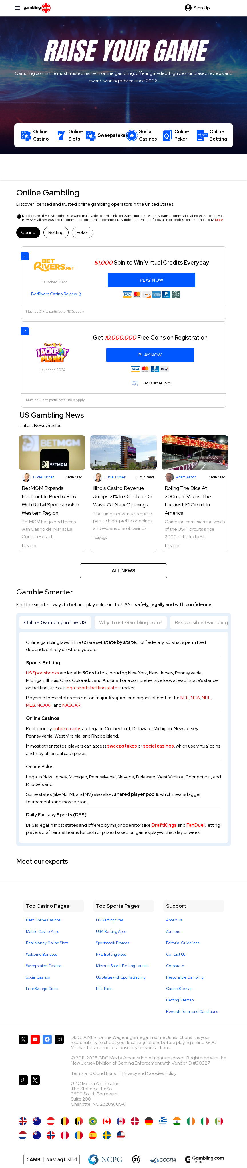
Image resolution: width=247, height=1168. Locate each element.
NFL (184, 698)
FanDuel (195, 825)
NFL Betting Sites (111, 954)
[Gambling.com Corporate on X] (35, 1093)
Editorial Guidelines (182, 943)
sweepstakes (122, 746)
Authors (173, 931)
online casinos (67, 729)
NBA (195, 698)
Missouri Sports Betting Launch (122, 965)
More (219, 219)
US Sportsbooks (42, 673)
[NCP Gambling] (105, 1159)
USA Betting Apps (111, 931)
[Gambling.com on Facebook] (47, 1053)
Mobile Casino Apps (42, 931)
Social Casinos (38, 977)
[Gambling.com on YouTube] (35, 1053)
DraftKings (164, 825)
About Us (174, 920)
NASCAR (71, 705)
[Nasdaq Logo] (51, 1159)
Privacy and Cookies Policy (149, 1073)
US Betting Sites (110, 920)
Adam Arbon (186, 477)
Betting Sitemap (180, 1000)
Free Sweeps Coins (42, 988)
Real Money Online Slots (47, 943)
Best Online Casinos (43, 920)
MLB (30, 705)
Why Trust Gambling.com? (130, 622)
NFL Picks (104, 988)
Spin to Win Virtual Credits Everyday (151, 262)
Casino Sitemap (179, 988)
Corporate (175, 965)
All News (123, 571)
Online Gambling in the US (55, 622)
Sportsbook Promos (112, 943)
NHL (206, 698)
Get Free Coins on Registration (150, 337)
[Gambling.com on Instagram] (59, 1053)
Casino (28, 232)
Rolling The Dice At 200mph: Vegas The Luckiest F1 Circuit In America (188, 500)
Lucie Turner (43, 477)
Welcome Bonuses (41, 954)
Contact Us (175, 954)
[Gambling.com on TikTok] (23, 1093)
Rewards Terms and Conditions (192, 1011)
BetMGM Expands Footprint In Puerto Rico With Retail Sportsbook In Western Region (50, 500)
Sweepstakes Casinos (43, 965)
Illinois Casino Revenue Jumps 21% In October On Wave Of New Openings (122, 496)
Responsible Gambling (201, 622)
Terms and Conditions (94, 1073)
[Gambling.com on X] (23, 1053)
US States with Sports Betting (121, 977)
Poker (82, 232)
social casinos (158, 746)
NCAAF (44, 705)
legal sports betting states (92, 688)
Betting (56, 232)
